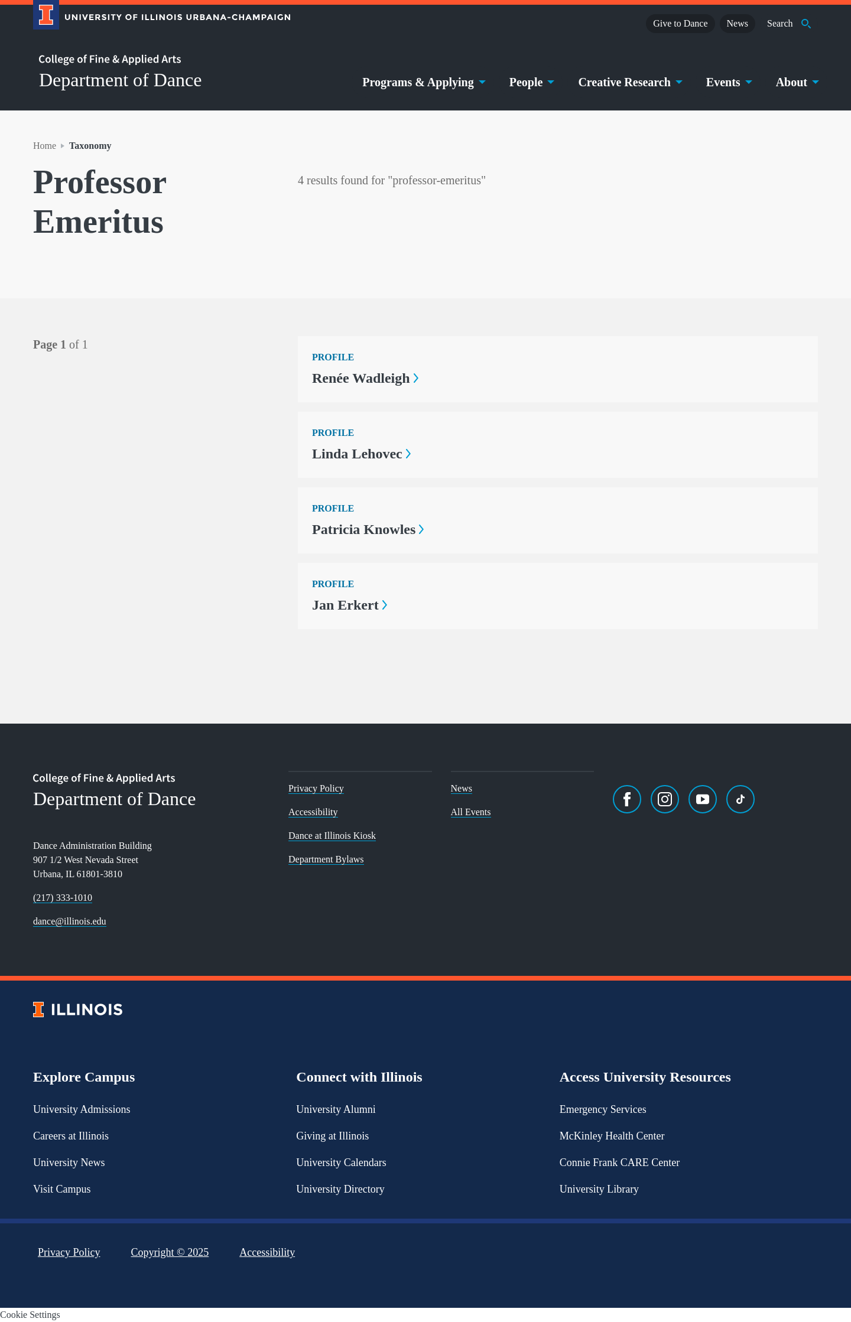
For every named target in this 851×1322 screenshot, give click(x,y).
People (531, 82)
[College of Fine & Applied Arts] (157, 60)
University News (69, 1162)
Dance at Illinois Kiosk (332, 836)
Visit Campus (61, 1189)
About (796, 82)
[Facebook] (627, 799)
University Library (599, 1189)
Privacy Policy (316, 788)
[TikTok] (740, 799)
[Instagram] (665, 799)
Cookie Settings (30, 1315)
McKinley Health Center (612, 1136)
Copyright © (170, 1252)
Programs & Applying (422, 82)
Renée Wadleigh (365, 378)
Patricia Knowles (368, 529)
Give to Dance (680, 23)
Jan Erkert (349, 605)
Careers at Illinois (71, 1136)
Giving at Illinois (332, 1136)
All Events (471, 812)
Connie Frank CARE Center (620, 1162)
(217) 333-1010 (62, 898)
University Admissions (82, 1109)
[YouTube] (702, 799)
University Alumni (336, 1109)
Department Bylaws (326, 859)
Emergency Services (603, 1109)
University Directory (340, 1189)
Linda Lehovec (361, 453)
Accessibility (313, 812)
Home (44, 146)
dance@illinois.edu (69, 921)
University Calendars (341, 1162)
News (737, 23)
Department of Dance (120, 79)
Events (728, 82)
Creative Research (629, 82)
